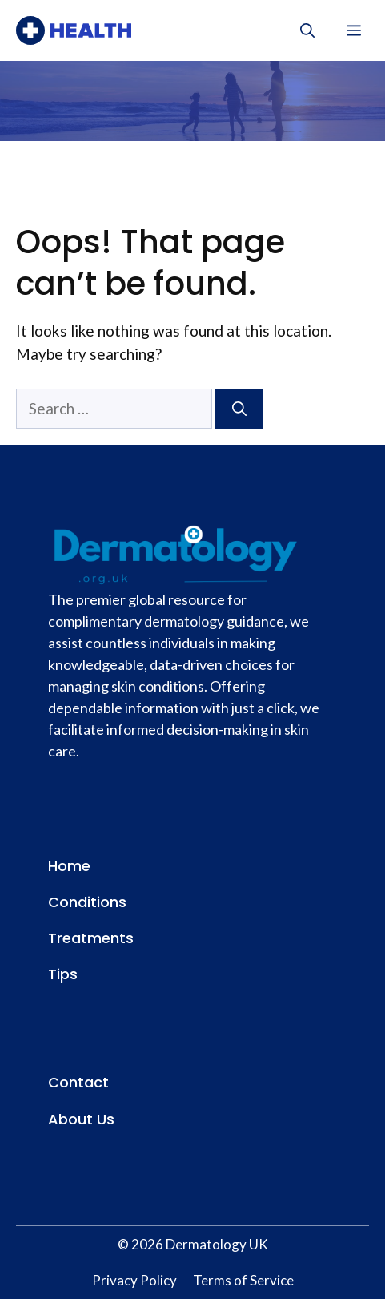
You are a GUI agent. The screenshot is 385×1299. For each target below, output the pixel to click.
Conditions (87, 902)
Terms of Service (243, 1280)
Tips (63, 974)
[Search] (239, 409)
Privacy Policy (134, 1280)
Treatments (91, 938)
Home (69, 866)
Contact (78, 1082)
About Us (81, 1119)
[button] (307, 30)
